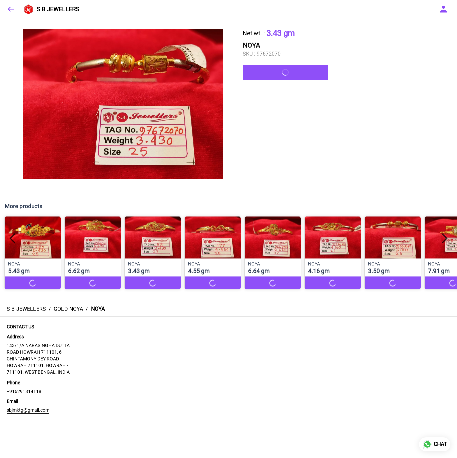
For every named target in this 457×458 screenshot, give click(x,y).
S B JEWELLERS (58, 9)
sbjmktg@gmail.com (28, 410)
